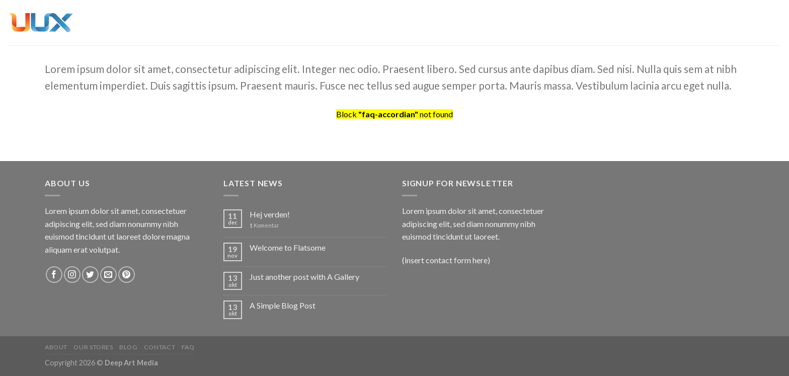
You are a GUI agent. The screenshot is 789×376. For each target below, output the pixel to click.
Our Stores (93, 347)
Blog (128, 347)
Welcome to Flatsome (288, 247)
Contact (159, 347)
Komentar (264, 225)
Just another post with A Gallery (304, 276)
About (56, 347)
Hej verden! (270, 214)
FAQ (188, 347)
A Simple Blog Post (282, 305)
